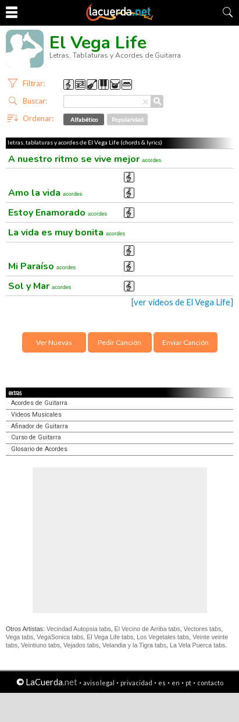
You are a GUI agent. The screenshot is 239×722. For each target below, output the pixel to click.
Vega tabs (19, 636)
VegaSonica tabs (60, 636)
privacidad (136, 682)
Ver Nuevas (54, 342)
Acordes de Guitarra (39, 403)
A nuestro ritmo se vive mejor (84, 159)
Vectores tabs (203, 628)
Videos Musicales (36, 414)
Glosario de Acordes (39, 449)
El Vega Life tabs (110, 636)
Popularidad (128, 119)
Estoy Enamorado (57, 212)
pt (188, 682)
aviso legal (99, 682)
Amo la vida (45, 192)
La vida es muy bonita (66, 232)
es (162, 682)
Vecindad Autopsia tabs (79, 628)
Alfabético (84, 119)
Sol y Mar (39, 286)
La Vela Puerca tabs (197, 645)
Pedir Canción (119, 342)
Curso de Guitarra (36, 437)
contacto (210, 682)
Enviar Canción (185, 342)
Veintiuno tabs (40, 645)
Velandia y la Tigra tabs (134, 645)
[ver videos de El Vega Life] (182, 302)
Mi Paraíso (42, 266)
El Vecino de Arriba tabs (147, 628)
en (176, 682)
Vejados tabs (81, 645)
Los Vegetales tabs (163, 636)
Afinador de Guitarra (39, 426)
